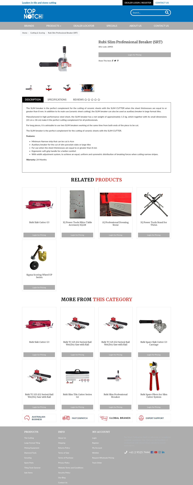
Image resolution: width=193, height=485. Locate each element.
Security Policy (64, 472)
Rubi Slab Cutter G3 (39, 222)
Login (94, 438)
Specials (112, 25)
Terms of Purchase (65, 458)
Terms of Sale (63, 453)
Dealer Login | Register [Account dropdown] (138, 2)
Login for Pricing (134, 55)
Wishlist (95, 453)
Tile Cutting (29, 438)
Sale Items (28, 472)
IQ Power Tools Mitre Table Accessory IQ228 (77, 223)
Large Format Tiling (32, 443)
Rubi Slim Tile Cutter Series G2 (77, 395)
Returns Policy (64, 448)
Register (95, 443)
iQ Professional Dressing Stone (116, 223)
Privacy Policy (63, 463)
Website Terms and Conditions (70, 468)
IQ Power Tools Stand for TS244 (154, 223)
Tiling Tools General (32, 468)
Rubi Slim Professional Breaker (115, 395)
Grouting (27, 458)
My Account (97, 448)
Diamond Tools (30, 453)
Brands (29, 25)
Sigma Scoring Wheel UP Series (39, 276)
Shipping (61, 443)
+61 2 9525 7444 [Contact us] (137, 452)
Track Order (97, 463)
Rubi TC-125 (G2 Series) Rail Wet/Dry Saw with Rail (77, 343)
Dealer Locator (83, 25)
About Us (135, 25)
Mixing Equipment (31, 448)
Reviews (86, 99)
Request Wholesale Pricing (103, 458)
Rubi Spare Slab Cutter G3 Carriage (153, 343)
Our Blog (62, 477)
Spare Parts (29, 463)
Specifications (56, 99)
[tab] (33, 100)
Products (52, 25)
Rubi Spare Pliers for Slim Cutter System (153, 395)
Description (33, 99)
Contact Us (162, 2)
